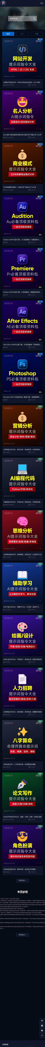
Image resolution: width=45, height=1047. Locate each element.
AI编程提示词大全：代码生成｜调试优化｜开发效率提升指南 (22, 502)
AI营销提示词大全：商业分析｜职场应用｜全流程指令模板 (22, 449)
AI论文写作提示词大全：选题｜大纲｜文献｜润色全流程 (22, 817)
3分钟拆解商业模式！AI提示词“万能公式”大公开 (19, 187)
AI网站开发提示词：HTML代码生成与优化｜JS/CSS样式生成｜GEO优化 (22, 82)
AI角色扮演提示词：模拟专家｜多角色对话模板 (19, 869)
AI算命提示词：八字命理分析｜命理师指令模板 (19, 764)
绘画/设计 (8, 662)
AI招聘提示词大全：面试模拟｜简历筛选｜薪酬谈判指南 (22, 712)
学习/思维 (8, 557)
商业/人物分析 (9, 137)
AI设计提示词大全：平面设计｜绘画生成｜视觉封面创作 (22, 659)
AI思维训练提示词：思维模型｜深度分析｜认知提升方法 (22, 554)
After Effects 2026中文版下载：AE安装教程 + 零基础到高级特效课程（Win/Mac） (22, 344)
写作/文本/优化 (9, 819)
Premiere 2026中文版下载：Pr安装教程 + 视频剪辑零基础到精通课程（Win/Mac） (22, 292)
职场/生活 (8, 452)
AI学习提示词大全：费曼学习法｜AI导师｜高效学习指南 (22, 607)
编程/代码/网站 (9, 85)
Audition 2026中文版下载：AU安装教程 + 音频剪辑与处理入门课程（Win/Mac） (22, 240)
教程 (6, 242)
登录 (41, 3)
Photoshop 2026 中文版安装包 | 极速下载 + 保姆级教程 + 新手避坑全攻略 (22, 397)
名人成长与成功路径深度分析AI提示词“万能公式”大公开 (22, 135)
